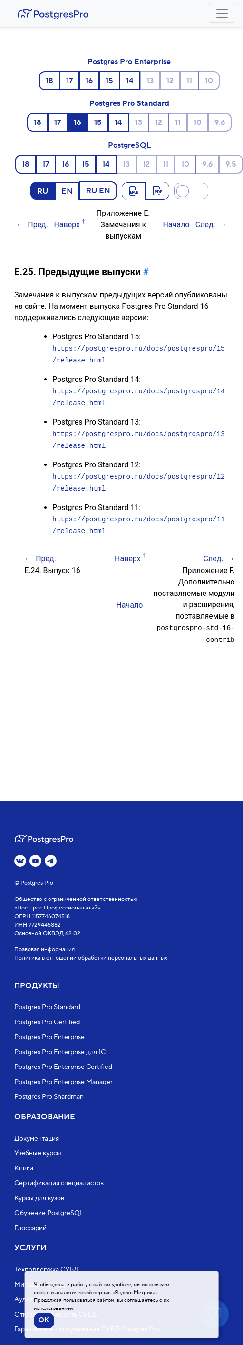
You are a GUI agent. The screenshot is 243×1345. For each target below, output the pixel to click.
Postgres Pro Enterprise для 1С (60, 1052)
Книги (23, 1168)
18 (49, 80)
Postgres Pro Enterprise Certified (63, 1067)
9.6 (219, 122)
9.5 (230, 164)
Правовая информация (44, 949)
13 (150, 80)
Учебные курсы (37, 1154)
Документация (36, 1138)
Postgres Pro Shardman (49, 1097)
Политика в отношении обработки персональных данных (90, 958)
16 (89, 80)
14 (130, 80)
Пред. (38, 224)
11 (189, 80)
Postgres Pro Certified (47, 1022)
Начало (176, 224)
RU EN (98, 190)
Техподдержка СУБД (46, 1270)
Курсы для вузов (39, 1198)
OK (44, 1320)
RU (42, 191)
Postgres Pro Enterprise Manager (63, 1082)
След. (205, 224)
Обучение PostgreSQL (49, 1213)
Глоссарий (30, 1228)
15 (109, 80)
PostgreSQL (129, 145)
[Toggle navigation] (222, 13)
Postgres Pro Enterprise (129, 61)
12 (170, 80)
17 (69, 80)
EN (67, 191)
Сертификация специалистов (59, 1183)
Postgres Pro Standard (129, 103)
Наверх (67, 224)
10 (209, 80)
